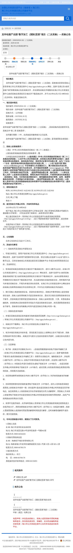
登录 (41, 2)
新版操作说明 (66, 2)
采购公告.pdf (21, 477)
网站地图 (61, 537)
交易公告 (8, 28)
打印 (5, 53)
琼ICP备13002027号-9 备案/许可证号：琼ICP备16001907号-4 (37, 540)
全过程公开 (10, 67)
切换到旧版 (55, 2)
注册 (47, 2)
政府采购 (18, 28)
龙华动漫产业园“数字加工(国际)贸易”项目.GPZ (35, 480)
